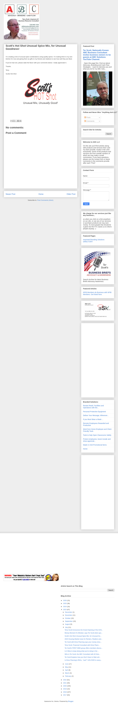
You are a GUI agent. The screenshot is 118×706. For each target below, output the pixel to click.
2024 (65, 606)
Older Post (71, 194)
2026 (65, 600)
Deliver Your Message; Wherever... (96, 415)
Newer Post (10, 194)
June (67, 664)
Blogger (70, 701)
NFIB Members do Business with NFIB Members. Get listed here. (97, 293)
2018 (65, 692)
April (67, 670)
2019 (65, 689)
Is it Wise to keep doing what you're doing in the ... (82, 651)
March (67, 673)
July (66, 627)
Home (41, 194)
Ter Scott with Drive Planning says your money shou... (83, 642)
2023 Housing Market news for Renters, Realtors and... (83, 639)
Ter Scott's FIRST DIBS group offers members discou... (83, 648)
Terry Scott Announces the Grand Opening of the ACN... (84, 630)
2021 (65, 683)
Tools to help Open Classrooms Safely (97, 435)
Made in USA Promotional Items (95, 445)
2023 (65, 609)
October (68, 618)
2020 (65, 686)
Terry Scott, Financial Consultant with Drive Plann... (82, 645)
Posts (87, 117)
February (68, 676)
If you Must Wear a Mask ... (93, 419)
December (69, 612)
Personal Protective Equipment (94, 412)
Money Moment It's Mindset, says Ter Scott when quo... (83, 633)
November (69, 615)
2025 (65, 603)
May (66, 667)
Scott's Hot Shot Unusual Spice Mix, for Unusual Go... (83, 636)
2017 (65, 695)
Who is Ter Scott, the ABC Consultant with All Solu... (82, 654)
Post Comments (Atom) (45, 200)
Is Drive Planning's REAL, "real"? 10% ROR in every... (83, 660)
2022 (65, 680)
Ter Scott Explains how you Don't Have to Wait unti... (83, 657)
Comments (89, 121)
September (69, 621)
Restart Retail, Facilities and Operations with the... (93, 407)
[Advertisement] (97, 360)
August (67, 624)
